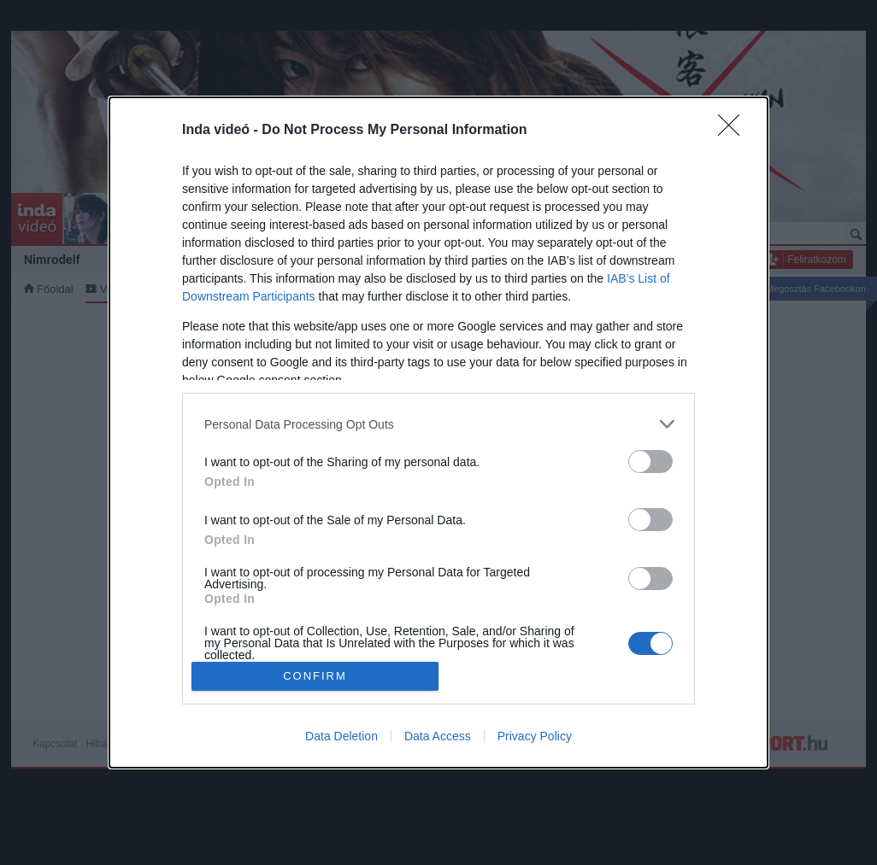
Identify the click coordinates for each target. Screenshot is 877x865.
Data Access (437, 736)
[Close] (734, 130)
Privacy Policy (534, 736)
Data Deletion (341, 736)
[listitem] (438, 424)
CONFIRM (315, 675)
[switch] (650, 461)
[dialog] (438, 432)
